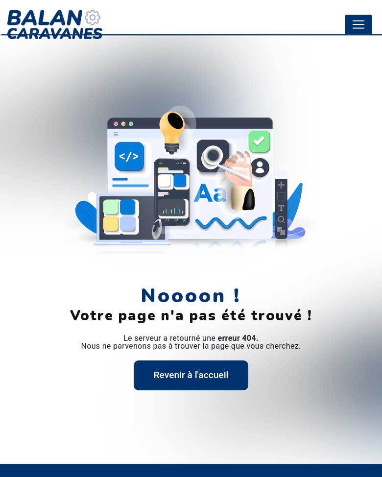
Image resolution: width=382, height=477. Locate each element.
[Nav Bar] (358, 24)
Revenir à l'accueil (191, 375)
